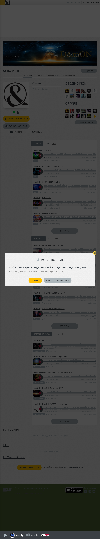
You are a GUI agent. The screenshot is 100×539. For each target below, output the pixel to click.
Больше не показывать (57, 280)
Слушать (35, 280)
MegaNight (20, 535)
